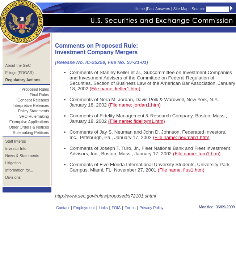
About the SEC (18, 65)
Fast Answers (158, 8)
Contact (62, 207)
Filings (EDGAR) (19, 72)
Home (140, 8)
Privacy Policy (151, 207)
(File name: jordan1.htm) (134, 105)
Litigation (13, 163)
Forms (130, 207)
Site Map (181, 8)
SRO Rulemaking (34, 116)
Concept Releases (33, 100)
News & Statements (22, 155)
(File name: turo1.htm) (196, 153)
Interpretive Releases (31, 105)
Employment (84, 207)
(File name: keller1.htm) (115, 88)
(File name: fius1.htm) (181, 170)
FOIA (116, 207)
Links (103, 207)
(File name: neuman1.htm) (181, 137)
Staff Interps (15, 141)
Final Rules (39, 94)
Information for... (19, 170)
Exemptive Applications (29, 122)
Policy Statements (33, 111)
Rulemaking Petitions (31, 132)
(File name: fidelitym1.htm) (136, 121)
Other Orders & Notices (29, 127)
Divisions (13, 177)
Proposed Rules (35, 89)
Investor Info (15, 148)
